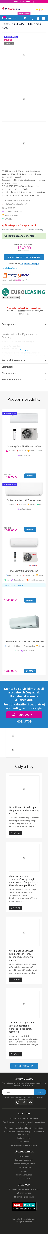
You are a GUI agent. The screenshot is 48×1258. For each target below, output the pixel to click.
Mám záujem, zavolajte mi (24, 257)
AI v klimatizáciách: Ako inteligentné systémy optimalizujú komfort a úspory (21, 955)
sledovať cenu (9, 268)
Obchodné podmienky (24, 1160)
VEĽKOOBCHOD (24, 1178)
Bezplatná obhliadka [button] (13, 379)
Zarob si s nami (24, 1167)
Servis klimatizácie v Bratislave (24, 1145)
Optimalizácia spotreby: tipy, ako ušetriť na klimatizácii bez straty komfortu (21, 1027)
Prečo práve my (24, 1138)
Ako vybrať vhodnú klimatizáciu (24, 1118)
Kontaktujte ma (24, 13)
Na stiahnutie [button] (9, 373)
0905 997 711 (25, 1193)
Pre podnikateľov (11, 297)
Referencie (24, 1141)
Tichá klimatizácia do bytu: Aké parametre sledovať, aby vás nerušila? (24, 810)
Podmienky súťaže (24, 1175)
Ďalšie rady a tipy (24, 1066)
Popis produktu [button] (10, 324)
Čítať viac (15, 833)
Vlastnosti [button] (7, 366)
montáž (21, 311)
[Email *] (24, 1092)
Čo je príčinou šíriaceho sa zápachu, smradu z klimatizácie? (24, 1133)
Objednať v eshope (29, 263)
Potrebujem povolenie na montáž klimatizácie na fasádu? (24, 1123)
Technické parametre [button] (13, 360)
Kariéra (24, 1171)
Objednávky (24, 1156)
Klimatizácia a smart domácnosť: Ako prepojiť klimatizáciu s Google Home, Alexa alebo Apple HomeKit (24, 881)
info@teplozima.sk (25, 1197)
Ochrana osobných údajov (24, 1163)
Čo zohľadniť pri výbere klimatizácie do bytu (24, 1128)
